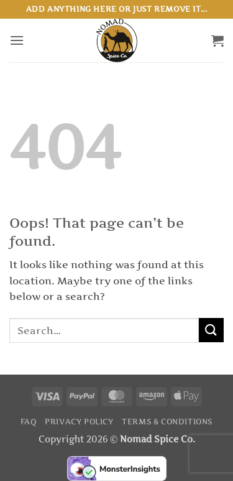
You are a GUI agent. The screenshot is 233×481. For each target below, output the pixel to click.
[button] (16, 40)
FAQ (29, 421)
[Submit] (211, 330)
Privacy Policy (79, 421)
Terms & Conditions (167, 421)
